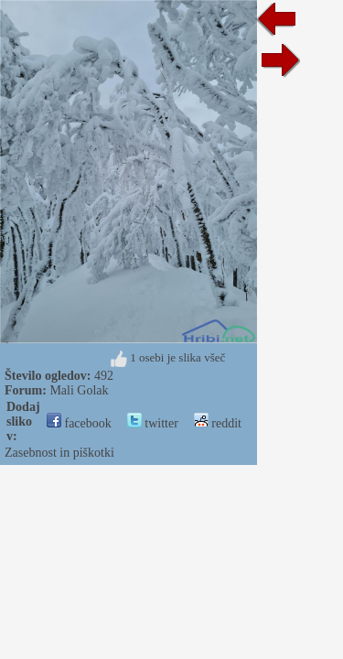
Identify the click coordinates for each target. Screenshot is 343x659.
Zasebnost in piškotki (59, 452)
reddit (217, 423)
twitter (152, 423)
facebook (79, 423)
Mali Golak (78, 390)
